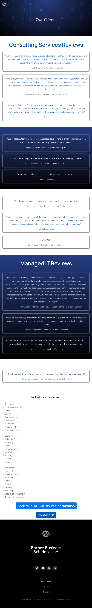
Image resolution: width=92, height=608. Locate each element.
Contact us (46, 586)
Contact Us (46, 515)
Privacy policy (46, 581)
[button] (8, 4)
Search (46, 592)
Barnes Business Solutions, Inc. (46, 550)
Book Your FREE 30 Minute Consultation (46, 506)
